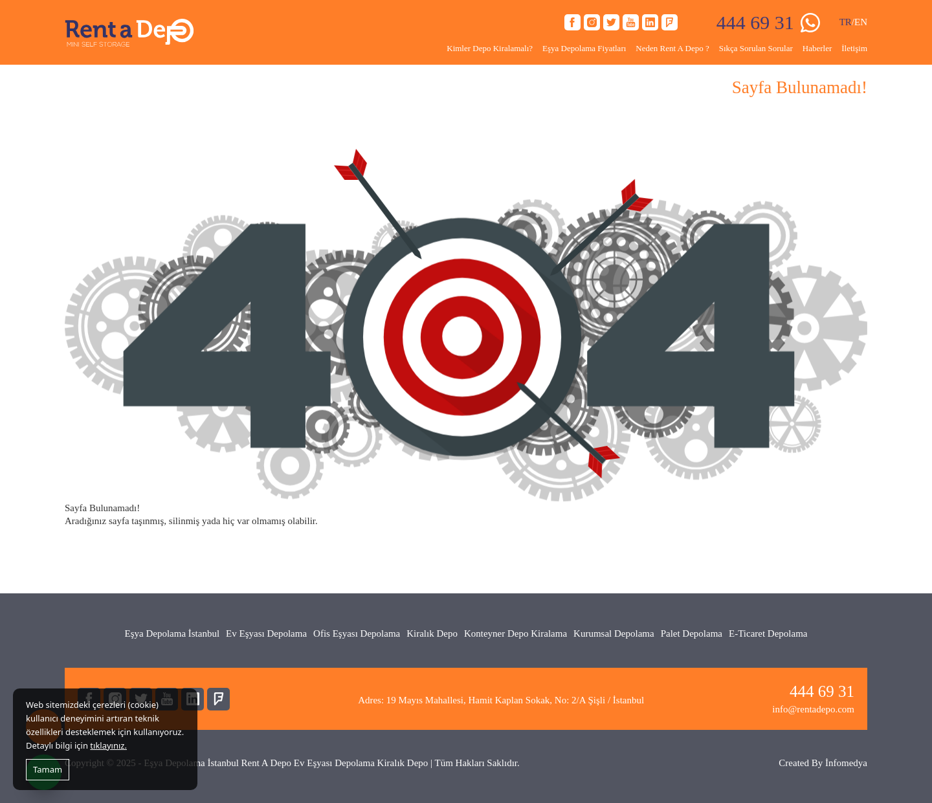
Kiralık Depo (432, 633)
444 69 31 (755, 22)
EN (860, 22)
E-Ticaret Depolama (768, 633)
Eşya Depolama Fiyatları (584, 48)
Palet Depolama (691, 633)
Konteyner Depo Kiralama (515, 633)
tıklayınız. (108, 745)
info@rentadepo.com (813, 709)
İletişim (854, 48)
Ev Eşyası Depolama (266, 633)
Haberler (817, 48)
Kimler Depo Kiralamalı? (490, 48)
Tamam (47, 769)
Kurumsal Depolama (613, 633)
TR (845, 22)
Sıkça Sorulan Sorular (756, 48)
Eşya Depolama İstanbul (171, 633)
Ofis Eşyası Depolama (356, 633)
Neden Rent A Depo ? (672, 48)
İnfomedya (846, 763)
